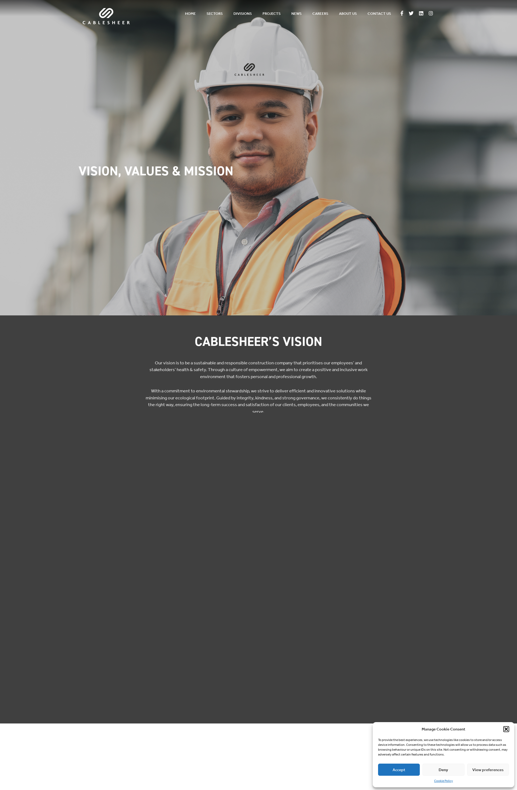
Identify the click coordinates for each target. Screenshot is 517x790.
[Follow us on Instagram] (431, 13)
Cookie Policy (443, 781)
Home (190, 13)
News (296, 13)
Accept (399, 769)
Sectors (215, 13)
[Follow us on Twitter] (411, 13)
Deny (443, 769)
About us (348, 13)
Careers (320, 13)
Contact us (379, 13)
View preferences (488, 769)
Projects (272, 13)
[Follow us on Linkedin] (421, 13)
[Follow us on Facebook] (401, 13)
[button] (506, 729)
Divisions (242, 13)
